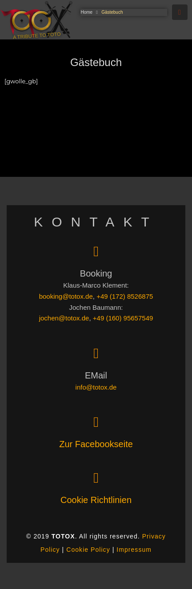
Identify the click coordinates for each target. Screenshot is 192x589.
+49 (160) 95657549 (123, 318)
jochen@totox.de (64, 318)
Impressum (134, 549)
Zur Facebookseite (96, 444)
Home (86, 12)
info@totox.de (96, 387)
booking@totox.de (66, 296)
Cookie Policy (88, 549)
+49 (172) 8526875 (124, 296)
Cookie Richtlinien (96, 500)
